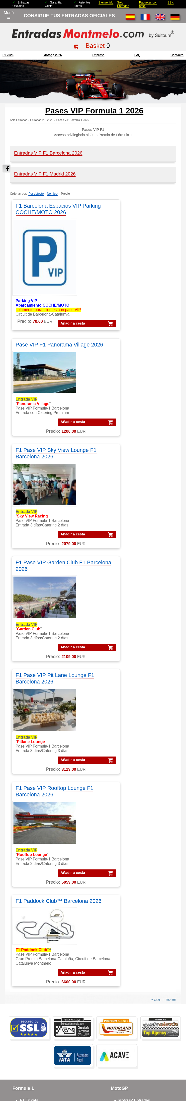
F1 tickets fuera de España (43, 808)
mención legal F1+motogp (74, 1065)
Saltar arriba (179, 1078)
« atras (156, 682)
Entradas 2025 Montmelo (31, 1057)
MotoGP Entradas (134, 783)
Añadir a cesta (44, 323)
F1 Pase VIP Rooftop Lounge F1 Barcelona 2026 (134, 467)
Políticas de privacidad (136, 1057)
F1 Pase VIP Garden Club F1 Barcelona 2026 (134, 354)
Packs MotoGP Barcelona (151, 980)
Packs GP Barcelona (146, 943)
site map (133, 1065)
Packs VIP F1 (140, 931)
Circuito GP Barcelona (138, 863)
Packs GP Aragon (143, 937)
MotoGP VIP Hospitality (139, 827)
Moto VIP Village (133, 833)
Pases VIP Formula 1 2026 (72, 119)
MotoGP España (133, 802)
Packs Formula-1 (143, 912)
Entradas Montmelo (37, 986)
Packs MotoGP (141, 918)
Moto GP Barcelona (135, 820)
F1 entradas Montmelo (40, 827)
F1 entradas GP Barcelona (43, 833)
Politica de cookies (168, 1057)
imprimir (171, 682)
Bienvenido (105, 2)
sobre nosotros (33, 857)
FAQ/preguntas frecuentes (43, 869)
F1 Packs (28, 789)
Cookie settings (81, 1084)
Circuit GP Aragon (134, 869)
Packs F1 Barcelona (146, 924)
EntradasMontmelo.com (45, 1096)
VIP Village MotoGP (37, 931)
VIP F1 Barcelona (35, 912)
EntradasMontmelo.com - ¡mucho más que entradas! (146, 1096)
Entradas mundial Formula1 (44, 1017)
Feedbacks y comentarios (42, 882)
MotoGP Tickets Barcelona (43, 1035)
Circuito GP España (135, 882)
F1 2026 (7, 55)
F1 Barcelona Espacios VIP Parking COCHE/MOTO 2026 (51, 209)
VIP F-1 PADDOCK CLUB (43, 924)
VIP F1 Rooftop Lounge (41, 949)
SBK (171, 2)
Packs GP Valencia (145, 968)
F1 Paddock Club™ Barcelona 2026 (39, 580)
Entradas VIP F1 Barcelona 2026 (48, 153)
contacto (177, 55)
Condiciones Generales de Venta (75, 1057)
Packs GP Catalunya (146, 949)
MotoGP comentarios (137, 808)
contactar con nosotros (40, 863)
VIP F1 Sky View (35, 943)
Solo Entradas (123, 4)
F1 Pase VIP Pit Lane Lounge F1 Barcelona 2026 (51, 467)
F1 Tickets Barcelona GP (42, 1029)
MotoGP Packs (131, 789)
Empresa (98, 55)
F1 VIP (26, 814)
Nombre (52, 193)
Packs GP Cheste (143, 955)
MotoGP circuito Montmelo (141, 814)
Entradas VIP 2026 (41, 119)
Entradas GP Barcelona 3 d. (45, 1011)
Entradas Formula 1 (37, 992)
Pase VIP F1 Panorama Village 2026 (127, 209)
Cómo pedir (30, 875)
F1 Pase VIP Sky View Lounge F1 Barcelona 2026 (48, 354)
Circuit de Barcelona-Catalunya (146, 857)
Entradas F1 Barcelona (40, 1023)
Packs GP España (144, 962)
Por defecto (36, 193)
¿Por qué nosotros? (109, 1065)
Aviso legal (109, 1057)
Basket (95, 45)
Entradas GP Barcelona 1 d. (45, 1004)
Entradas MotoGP (36, 998)
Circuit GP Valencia (135, 875)
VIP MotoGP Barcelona (40, 918)
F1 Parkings (30, 802)
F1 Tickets (29, 783)
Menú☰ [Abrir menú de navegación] (9, 14)
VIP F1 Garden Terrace (40, 937)
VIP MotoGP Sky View (39, 962)
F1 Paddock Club (35, 820)
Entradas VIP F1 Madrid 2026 (45, 173)
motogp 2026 (52, 55)
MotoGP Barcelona (135, 795)
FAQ (137, 55)
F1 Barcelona (32, 795)
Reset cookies (105, 1084)
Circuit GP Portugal (135, 888)
